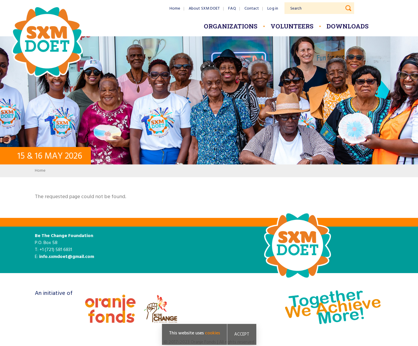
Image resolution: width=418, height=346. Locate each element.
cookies (212, 333)
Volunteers (292, 26)
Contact (251, 8)
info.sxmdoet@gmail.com (66, 257)
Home (175, 8)
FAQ (232, 8)
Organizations (230, 26)
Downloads (348, 26)
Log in (272, 8)
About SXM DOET (204, 8)
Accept (241, 334)
